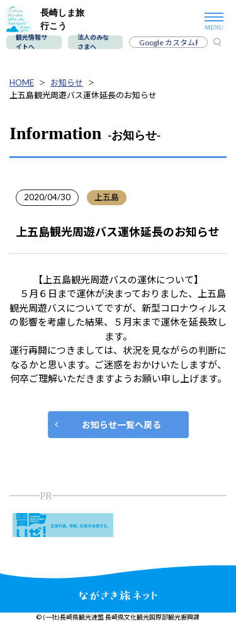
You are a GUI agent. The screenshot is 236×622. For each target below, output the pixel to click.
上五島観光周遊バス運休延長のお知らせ (83, 95)
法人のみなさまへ (93, 42)
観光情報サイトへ (31, 42)
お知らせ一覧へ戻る (121, 424)
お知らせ (66, 82)
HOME (21, 82)
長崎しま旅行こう (45, 19)
